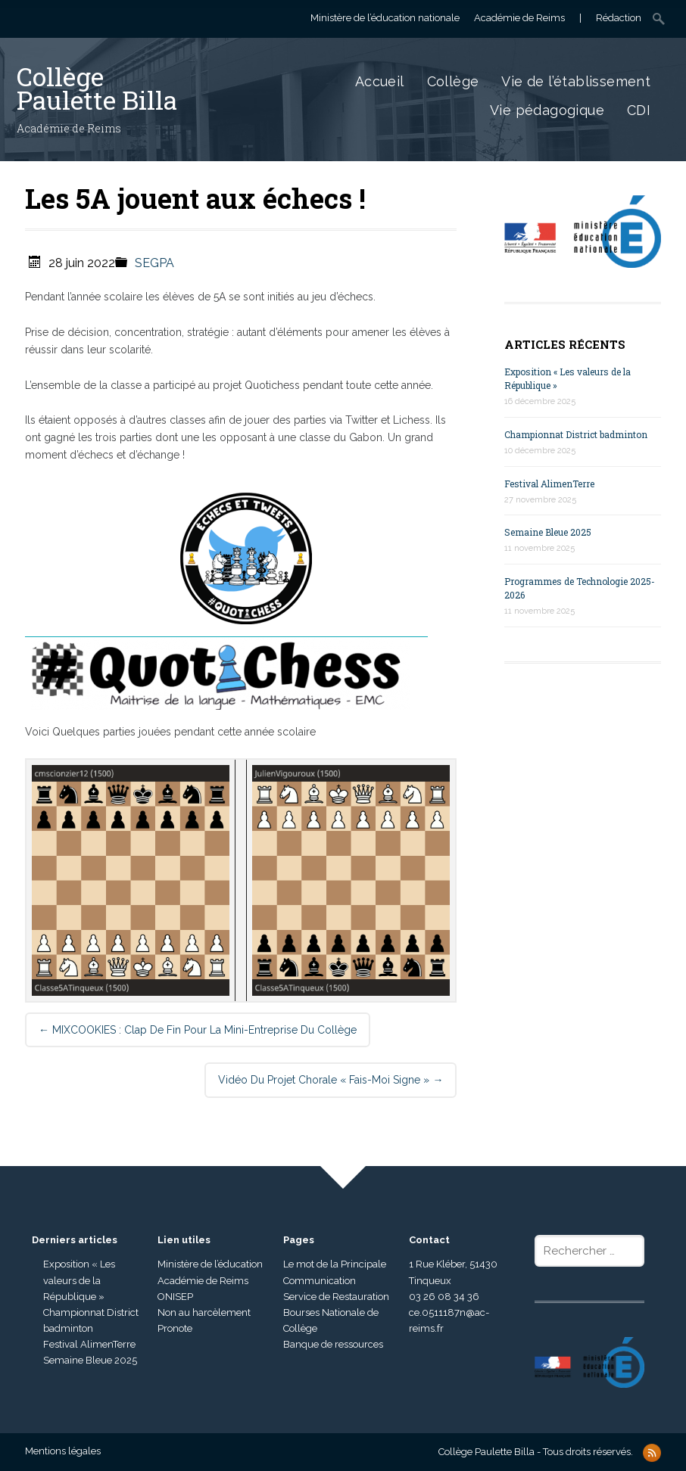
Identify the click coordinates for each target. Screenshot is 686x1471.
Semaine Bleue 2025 (547, 532)
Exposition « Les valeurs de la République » (79, 1280)
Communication (319, 1280)
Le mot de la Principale (334, 1264)
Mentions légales (63, 1451)
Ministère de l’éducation (210, 1264)
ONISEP (175, 1296)
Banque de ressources (333, 1344)
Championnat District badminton (575, 434)
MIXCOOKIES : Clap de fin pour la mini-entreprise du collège (198, 1030)
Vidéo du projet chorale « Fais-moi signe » (330, 1080)
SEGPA (154, 263)
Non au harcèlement (204, 1312)
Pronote (174, 1328)
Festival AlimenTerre (549, 483)
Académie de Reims (202, 1280)
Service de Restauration (336, 1296)
